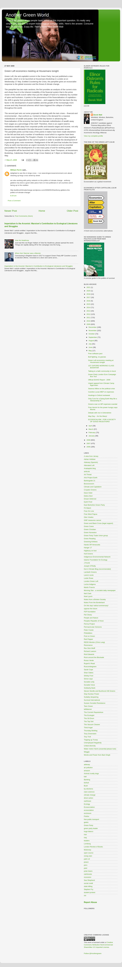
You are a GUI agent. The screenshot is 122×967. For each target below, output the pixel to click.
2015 (89, 304)
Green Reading (90, 539)
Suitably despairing (91, 697)
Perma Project (89, 624)
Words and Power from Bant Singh (97, 755)
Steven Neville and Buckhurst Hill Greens (99, 691)
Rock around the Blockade (94, 657)
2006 (89, 447)
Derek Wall (97, 115)
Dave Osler (88, 493)
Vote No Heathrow (22, 240)
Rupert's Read (89, 663)
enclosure (87, 813)
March (91, 429)
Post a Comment (14, 201)
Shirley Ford (88, 676)
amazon (87, 771)
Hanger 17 (88, 548)
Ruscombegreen (90, 667)
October (92, 334)
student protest (89, 892)
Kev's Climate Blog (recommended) (97, 569)
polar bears (88, 871)
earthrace (87, 801)
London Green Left (91, 581)
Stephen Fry (88, 889)
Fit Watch (87, 508)
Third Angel (88, 727)
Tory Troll (87, 737)
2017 (89, 297)
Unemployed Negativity (93, 743)
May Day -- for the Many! (97, 416)
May (90, 351)
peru (85, 865)
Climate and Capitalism (93, 487)
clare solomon (89, 792)
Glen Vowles (88, 517)
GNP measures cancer (92, 520)
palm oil (87, 859)
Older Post (72, 210)
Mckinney (87, 850)
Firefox (86, 816)
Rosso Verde (89, 660)
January (92, 436)
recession (87, 877)
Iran (85, 834)
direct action (88, 798)
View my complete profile (93, 136)
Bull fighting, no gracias (97, 357)
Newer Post (10, 210)
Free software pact (95, 354)
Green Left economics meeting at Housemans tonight (100, 361)
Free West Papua (90, 514)
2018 (89, 294)
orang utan (88, 856)
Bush (86, 786)
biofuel (86, 783)
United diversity (90, 746)
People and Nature (91, 618)
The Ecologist (89, 715)
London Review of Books (93, 847)
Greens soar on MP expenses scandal (102, 404)
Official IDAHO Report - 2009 (99, 380)
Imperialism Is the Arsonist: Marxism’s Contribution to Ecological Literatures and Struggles (38, 266)
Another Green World (27, 15)
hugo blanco (88, 831)
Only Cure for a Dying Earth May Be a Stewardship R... (102, 400)
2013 (89, 311)
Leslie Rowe (88, 578)
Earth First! (88, 502)
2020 (89, 291)
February (92, 432)
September (93, 337)
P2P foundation (90, 612)
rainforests (88, 874)
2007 (89, 443)
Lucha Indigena (90, 584)
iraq (85, 838)
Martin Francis (89, 587)
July (90, 344)
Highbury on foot (90, 551)
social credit (88, 883)
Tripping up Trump (91, 740)
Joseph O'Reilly (90, 566)
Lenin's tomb (89, 575)
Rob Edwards (89, 654)
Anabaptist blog (90, 468)
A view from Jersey (91, 456)
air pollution (88, 767)
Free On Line (89, 511)
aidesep (87, 764)
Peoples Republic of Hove (94, 621)
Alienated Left (89, 465)
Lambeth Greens (90, 572)
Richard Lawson (90, 651)
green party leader (91, 828)
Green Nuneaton (90, 532)
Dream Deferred (90, 499)
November (93, 330)
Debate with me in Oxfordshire (99, 413)
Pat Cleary (88, 615)
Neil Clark (87, 593)
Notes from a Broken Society (95, 599)
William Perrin (16, 170)
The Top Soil (88, 721)
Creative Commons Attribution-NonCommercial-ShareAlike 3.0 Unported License (98, 944)
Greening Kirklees (90, 542)
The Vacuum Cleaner (92, 724)
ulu (85, 895)
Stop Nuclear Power (91, 694)
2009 (89, 324)
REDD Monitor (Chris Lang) (94, 642)
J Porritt (87, 563)
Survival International (92, 700)
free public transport (91, 819)
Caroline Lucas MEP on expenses (101, 392)
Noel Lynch (88, 596)
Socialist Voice (89, 685)
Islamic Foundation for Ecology (95, 560)
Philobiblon (88, 633)
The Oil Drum (89, 718)
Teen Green (88, 706)
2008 (89, 440)
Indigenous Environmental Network (97, 557)
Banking (87, 780)
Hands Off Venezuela (92, 545)
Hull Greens (88, 554)
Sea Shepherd (89, 880)
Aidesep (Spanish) (91, 462)
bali (85, 777)
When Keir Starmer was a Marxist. (28, 253)
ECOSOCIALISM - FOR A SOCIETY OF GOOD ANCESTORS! (102, 421)
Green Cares (89, 526)
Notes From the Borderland (94, 602)
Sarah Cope (88, 670)
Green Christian (90, 529)
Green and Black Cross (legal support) (98, 523)
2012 (89, 314)
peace (86, 862)
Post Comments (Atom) (24, 216)
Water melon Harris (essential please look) (100, 749)
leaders (86, 841)
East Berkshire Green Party (94, 505)
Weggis (87, 752)
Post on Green (89, 636)
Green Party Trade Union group (96, 535)
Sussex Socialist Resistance (94, 703)
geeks (86, 822)
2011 (89, 317)
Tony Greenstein (90, 734)
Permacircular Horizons (93, 627)
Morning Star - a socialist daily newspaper (100, 590)
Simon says (88, 679)
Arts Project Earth (90, 478)
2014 (89, 307)
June (91, 347)
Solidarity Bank (89, 688)
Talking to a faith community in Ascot (102, 371)
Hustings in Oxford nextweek (99, 395)
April (91, 426)
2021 (89, 287)
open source (88, 853)
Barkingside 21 (89, 481)
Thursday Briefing (90, 731)
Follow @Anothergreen (92, 953)
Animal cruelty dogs (91, 773)
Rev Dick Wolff (89, 648)
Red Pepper (88, 639)
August (91, 341)
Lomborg (87, 844)
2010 (89, 321)
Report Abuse (90, 902)
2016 (89, 301)
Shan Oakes (88, 673)
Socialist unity (89, 682)
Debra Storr (88, 496)
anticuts (87, 471)
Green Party (88, 825)
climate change (89, 795)
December (93, 327)
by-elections (88, 789)
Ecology (87, 804)
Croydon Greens (90, 490)
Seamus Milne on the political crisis (101, 389)
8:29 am (13, 196)
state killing (88, 886)
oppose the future (90, 609)
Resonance (88, 645)
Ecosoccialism (89, 807)
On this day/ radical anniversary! (96, 606)
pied (85, 868)
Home (42, 210)
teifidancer (88, 709)
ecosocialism (89, 810)
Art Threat (88, 474)
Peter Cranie (89, 630)
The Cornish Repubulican (93, 712)
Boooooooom (89, 484)
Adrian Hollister (90, 459)
